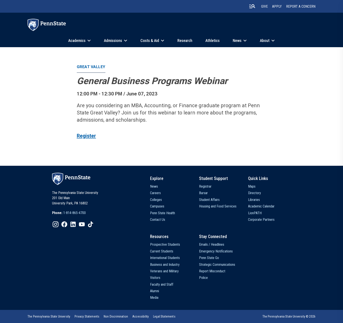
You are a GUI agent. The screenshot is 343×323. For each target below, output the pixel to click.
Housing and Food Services (217, 206)
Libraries (254, 200)
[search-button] (252, 6)
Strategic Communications (217, 265)
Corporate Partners (261, 220)
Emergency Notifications (216, 251)
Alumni (154, 291)
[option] (69, 213)
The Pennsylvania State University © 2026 (288, 316)
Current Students (161, 251)
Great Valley (91, 66)
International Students (165, 258)
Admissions (113, 40)
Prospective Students (165, 244)
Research (184, 40)
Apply (277, 6)
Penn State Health (162, 213)
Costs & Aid (149, 40)
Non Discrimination (116, 316)
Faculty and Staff (161, 284)
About (265, 40)
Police (203, 278)
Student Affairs (209, 200)
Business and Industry (165, 265)
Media (154, 297)
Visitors (155, 278)
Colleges (156, 200)
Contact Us (157, 220)
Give (264, 6)
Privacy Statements (87, 316)
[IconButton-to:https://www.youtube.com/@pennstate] (81, 224)
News (237, 40)
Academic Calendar (261, 206)
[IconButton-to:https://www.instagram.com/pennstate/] (55, 224)
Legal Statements (164, 316)
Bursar (203, 193)
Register (86, 136)
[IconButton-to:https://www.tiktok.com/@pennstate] (90, 224)
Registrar (205, 186)
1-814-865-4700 (74, 213)
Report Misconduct (212, 271)
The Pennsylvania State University (49, 316)
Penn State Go (209, 258)
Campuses (157, 206)
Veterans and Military (164, 271)
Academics (77, 40)
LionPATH (255, 213)
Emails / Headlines (211, 244)
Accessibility (140, 316)
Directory (254, 193)
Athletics (212, 40)
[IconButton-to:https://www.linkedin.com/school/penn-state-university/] (73, 224)
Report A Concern (300, 6)
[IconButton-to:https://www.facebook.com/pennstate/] (64, 224)
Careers (155, 193)
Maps (252, 186)
